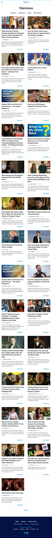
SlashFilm (32, 529)
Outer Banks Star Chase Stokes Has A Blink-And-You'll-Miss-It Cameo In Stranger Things (13, 214)
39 (23, 172)
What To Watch (37, 13)
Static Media (19, 524)
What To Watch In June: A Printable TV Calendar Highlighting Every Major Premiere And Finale (11, 317)
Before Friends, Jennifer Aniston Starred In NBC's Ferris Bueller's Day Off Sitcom (12, 424)
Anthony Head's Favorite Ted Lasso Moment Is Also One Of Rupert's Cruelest (38, 389)
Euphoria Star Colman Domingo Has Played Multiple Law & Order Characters (13, 460)
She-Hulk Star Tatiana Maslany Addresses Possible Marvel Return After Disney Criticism (39, 461)
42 (49, 455)
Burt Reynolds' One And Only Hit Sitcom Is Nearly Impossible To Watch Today (39, 353)
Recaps (29, 13)
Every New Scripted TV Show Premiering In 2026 (38, 315)
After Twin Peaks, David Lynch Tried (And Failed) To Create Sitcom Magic (38, 247)
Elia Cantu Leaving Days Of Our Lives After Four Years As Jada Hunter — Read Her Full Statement (13, 71)
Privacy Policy (32, 521)
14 (49, 276)
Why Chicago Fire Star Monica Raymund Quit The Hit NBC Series (12, 177)
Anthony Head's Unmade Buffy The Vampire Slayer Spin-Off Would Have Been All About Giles (12, 354)
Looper (27, 529)
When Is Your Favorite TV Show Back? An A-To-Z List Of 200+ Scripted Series (39, 141)
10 (23, 384)
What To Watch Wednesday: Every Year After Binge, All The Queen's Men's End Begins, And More (38, 178)
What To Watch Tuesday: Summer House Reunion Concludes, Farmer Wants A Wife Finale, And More (37, 425)
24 (23, 242)
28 (23, 135)
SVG (37, 529)
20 (49, 135)
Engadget (16, 529)
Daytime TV (13, 13)
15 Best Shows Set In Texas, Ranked (37, 69)
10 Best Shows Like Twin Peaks (12, 493)
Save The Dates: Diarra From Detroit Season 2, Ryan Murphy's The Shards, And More (39, 33)
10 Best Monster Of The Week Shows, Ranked (12, 246)
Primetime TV (22, 13)
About (17, 521)
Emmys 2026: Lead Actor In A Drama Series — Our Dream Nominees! (12, 106)
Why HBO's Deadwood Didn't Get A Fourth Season (39, 213)
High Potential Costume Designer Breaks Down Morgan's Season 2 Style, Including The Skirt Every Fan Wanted (13, 34)
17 (23, 311)
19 (49, 172)
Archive (23, 521)
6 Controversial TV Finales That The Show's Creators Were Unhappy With (13, 389)
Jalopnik (22, 529)
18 (23, 276)
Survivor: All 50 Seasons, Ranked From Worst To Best (37, 105)
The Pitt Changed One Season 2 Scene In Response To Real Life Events (38, 282)
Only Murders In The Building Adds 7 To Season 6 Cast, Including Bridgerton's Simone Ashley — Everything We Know (12, 142)
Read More (20, 49)
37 (49, 419)
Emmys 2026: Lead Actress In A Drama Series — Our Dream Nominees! (13, 282)
